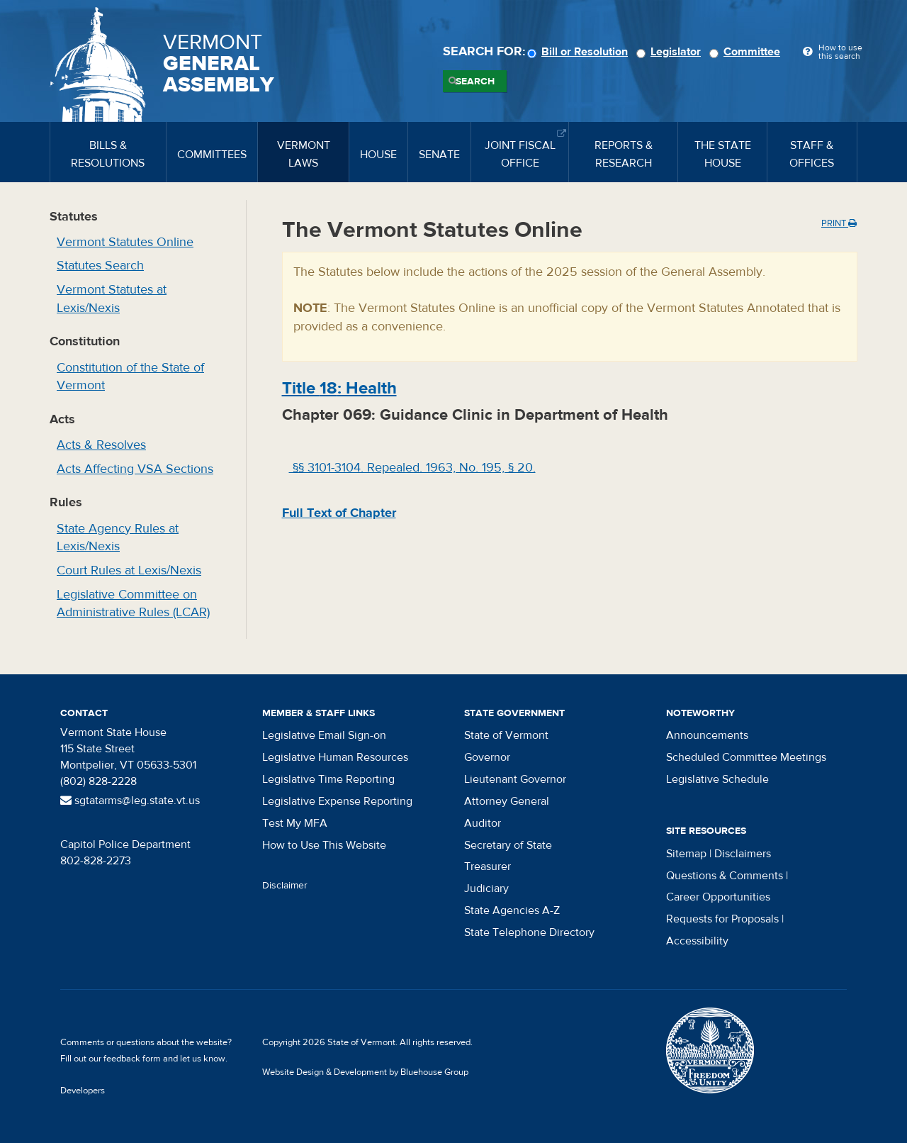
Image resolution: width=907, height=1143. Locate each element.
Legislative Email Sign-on (324, 735)
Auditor (482, 823)
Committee (747, 52)
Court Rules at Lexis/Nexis (129, 570)
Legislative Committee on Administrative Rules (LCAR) (133, 603)
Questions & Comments (724, 876)
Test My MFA (294, 823)
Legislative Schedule (717, 779)
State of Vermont (506, 735)
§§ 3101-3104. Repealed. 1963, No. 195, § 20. (412, 467)
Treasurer (487, 866)
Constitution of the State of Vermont (130, 376)
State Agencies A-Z (512, 910)
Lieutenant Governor (515, 779)
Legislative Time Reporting (328, 779)
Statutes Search (100, 265)
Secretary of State (508, 845)
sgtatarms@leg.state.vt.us (130, 800)
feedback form (132, 1058)
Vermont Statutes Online (125, 242)
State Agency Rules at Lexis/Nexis (118, 537)
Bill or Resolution (579, 52)
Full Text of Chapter (339, 513)
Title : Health (339, 388)
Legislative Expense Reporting (337, 801)
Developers (82, 1090)
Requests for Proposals (722, 919)
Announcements (707, 735)
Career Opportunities (718, 897)
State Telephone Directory (529, 932)
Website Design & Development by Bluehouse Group (365, 1072)
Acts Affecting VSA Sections (135, 469)
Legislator (671, 52)
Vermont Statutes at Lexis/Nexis (112, 298)
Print (839, 223)
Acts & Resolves (101, 445)
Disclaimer (285, 885)
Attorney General (506, 801)
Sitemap (686, 854)
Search (475, 81)
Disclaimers (742, 854)
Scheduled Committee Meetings (746, 757)
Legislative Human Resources (335, 757)
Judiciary (486, 888)
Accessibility (697, 941)
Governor (487, 757)
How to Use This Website (324, 845)
